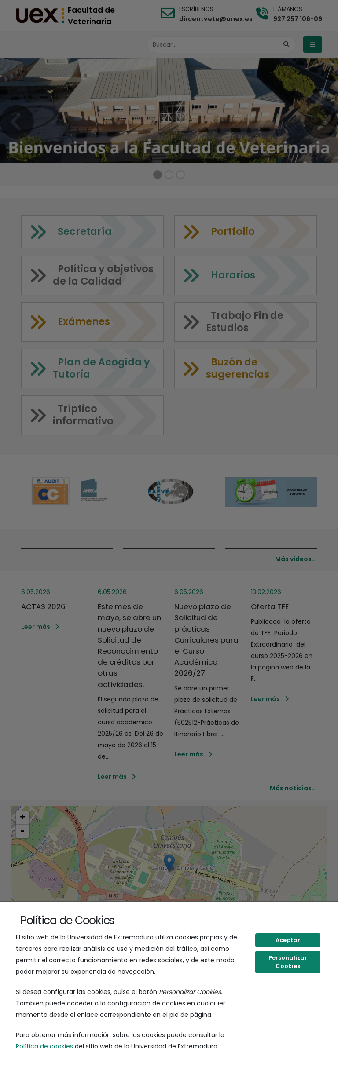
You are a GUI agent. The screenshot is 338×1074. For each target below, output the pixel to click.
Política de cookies (44, 1046)
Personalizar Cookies (287, 962)
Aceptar (288, 940)
